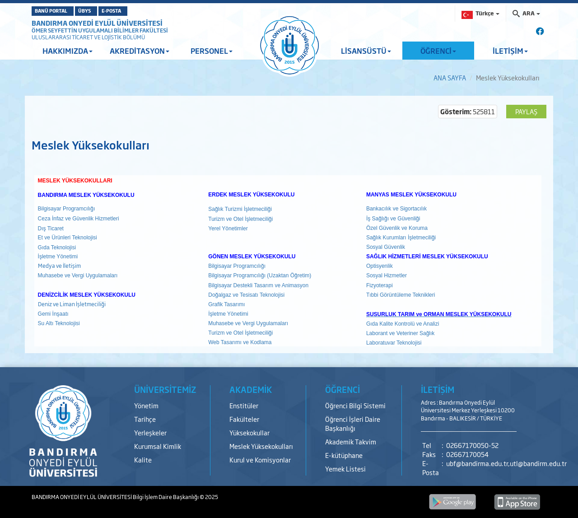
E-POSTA (147, 11)
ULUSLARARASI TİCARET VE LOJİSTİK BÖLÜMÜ (88, 37)
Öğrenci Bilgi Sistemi (355, 405)
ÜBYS (105, 11)
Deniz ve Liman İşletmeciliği (72, 304)
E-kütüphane (344, 455)
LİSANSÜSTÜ (366, 50)
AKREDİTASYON (139, 50)
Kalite (143, 459)
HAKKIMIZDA (67, 50)
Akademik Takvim (350, 441)
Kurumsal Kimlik (157, 446)
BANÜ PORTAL (57, 11)
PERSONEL (212, 50)
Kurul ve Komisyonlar (260, 459)
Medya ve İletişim (59, 265)
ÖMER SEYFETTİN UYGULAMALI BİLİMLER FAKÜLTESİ (100, 30)
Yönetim (146, 405)
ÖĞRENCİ (438, 50)
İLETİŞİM (510, 50)
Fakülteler (244, 419)
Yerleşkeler (150, 432)
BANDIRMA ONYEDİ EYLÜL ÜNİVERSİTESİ (97, 23)
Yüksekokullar (249, 432)
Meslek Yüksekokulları (261, 446)
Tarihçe (145, 419)
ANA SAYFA (450, 77)
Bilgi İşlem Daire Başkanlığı (166, 497)
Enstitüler (243, 405)
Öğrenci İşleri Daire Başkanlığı (352, 423)
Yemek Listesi (345, 468)
